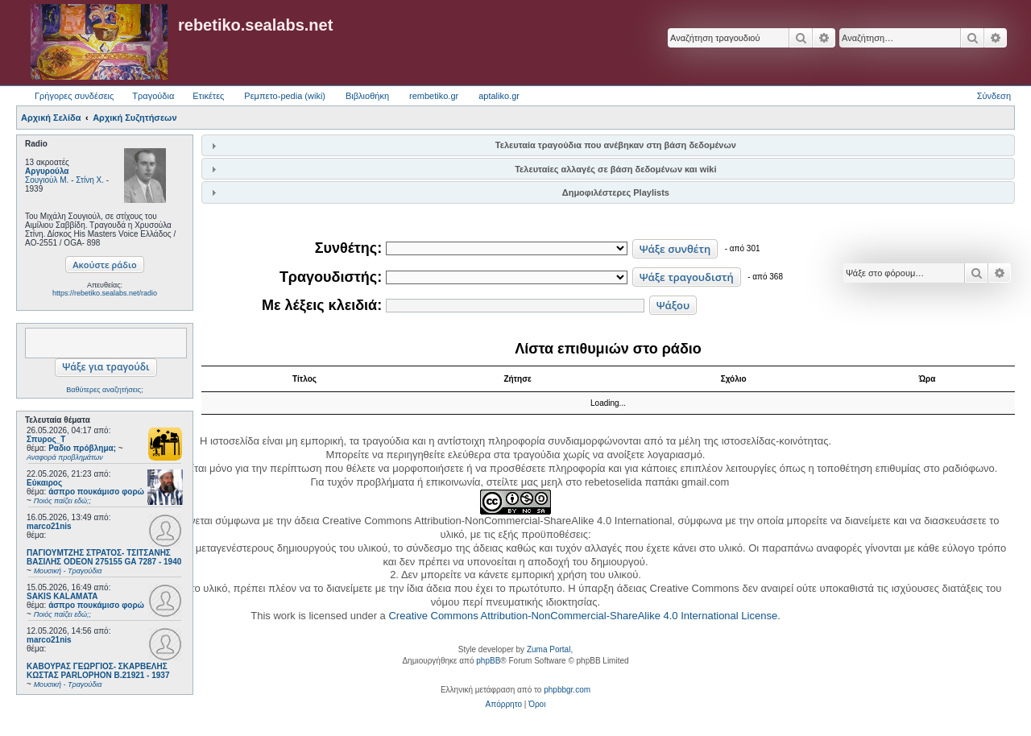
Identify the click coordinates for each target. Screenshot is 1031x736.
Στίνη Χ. (90, 180)
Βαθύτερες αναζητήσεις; (104, 390)
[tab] (608, 145)
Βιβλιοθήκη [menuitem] (367, 96)
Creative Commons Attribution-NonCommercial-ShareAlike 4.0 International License (582, 616)
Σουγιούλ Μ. (46, 180)
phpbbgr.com (567, 689)
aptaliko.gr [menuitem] (499, 96)
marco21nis (49, 526)
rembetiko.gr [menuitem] (433, 96)
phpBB (488, 660)
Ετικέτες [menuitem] (208, 96)
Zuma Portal (548, 649)
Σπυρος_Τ (46, 439)
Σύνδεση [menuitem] (994, 96)
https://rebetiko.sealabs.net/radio (104, 293)
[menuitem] (504, 704)
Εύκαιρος (44, 482)
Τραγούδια (153, 96)
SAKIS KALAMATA (62, 596)
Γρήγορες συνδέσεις (74, 96)
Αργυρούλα (47, 171)
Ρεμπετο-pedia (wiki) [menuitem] (284, 96)
